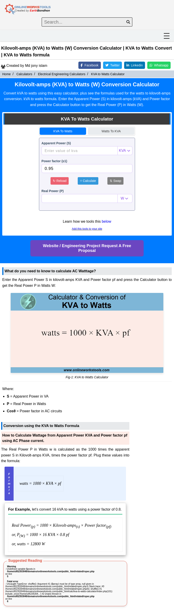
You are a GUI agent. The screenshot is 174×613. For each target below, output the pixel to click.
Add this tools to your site (87, 228)
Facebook (89, 65)
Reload (59, 181)
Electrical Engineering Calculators (61, 74)
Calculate (88, 181)
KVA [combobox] (122, 150)
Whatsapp (159, 65)
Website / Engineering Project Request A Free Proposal (87, 248)
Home (6, 74)
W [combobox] (122, 198)
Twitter (112, 65)
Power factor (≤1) (54, 161)
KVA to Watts (62, 131)
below (106, 221)
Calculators (24, 74)
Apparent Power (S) (56, 143)
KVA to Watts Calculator (108, 74)
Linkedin (134, 65)
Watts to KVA (111, 131)
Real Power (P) (52, 191)
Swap (115, 181)
